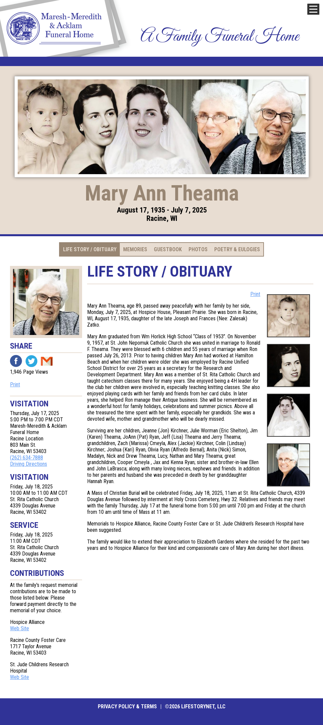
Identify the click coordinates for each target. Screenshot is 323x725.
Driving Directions (28, 464)
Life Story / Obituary (89, 249)
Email (47, 361)
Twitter (31, 361)
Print (15, 384)
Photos (198, 249)
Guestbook (168, 249)
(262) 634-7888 (26, 457)
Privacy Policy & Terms (127, 706)
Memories (135, 249)
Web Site (19, 628)
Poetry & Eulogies (237, 249)
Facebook (16, 361)
